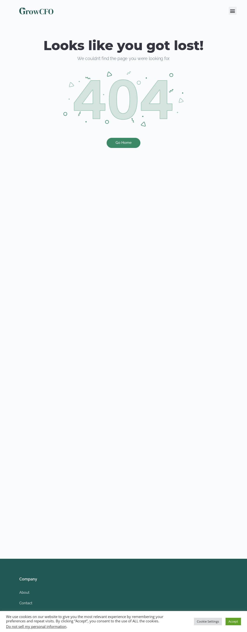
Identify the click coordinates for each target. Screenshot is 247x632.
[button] (233, 11)
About (24, 592)
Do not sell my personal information (36, 626)
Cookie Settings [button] (208, 621)
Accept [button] (233, 621)
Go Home (124, 142)
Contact (25, 603)
